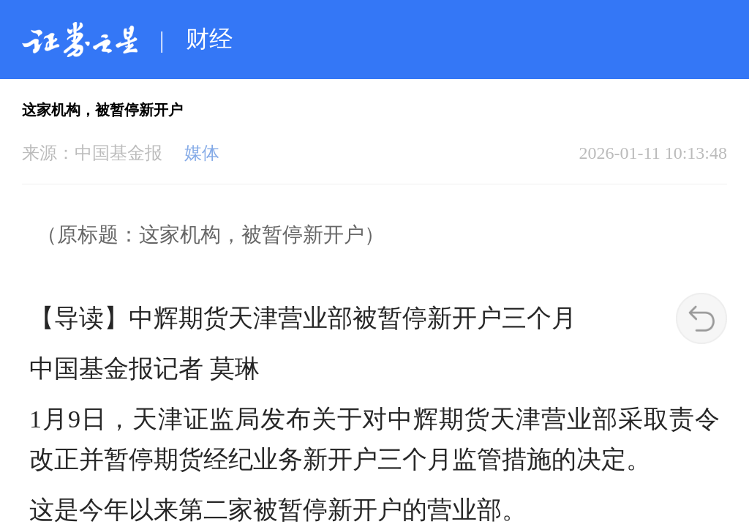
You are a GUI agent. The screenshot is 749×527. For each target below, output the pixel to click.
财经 (209, 39)
